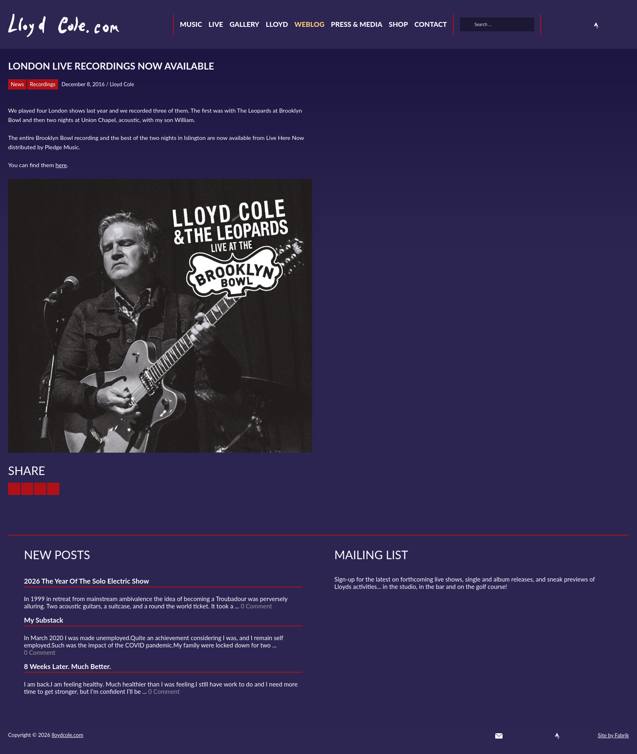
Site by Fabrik (613, 735)
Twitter (552, 25)
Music (191, 24)
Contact (430, 24)
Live (215, 24)
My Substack (43, 620)
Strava (596, 25)
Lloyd (277, 24)
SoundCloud (581, 25)
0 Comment (256, 606)
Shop (398, 24)
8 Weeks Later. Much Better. (67, 666)
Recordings (43, 84)
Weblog (310, 24)
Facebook (567, 25)
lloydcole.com (67, 735)
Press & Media (356, 24)
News (17, 84)
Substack (625, 25)
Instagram (611, 25)
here (61, 164)
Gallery (244, 24)
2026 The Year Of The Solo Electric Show (86, 581)
